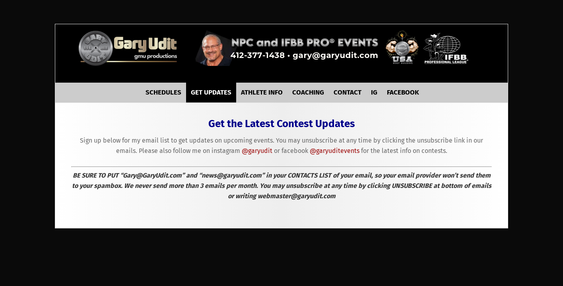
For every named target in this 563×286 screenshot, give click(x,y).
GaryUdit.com (129, 48)
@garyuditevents (334, 157)
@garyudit (257, 157)
